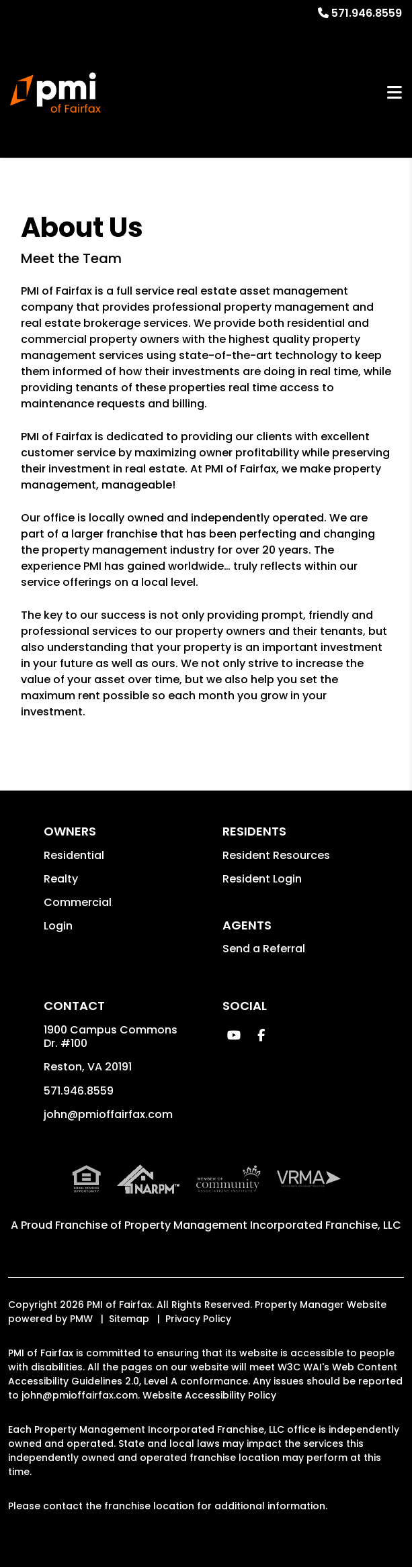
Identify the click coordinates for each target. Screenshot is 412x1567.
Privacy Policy (198, 1318)
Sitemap (129, 1318)
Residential (74, 855)
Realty (61, 879)
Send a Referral (263, 948)
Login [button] (58, 925)
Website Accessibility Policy (209, 1395)
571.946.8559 (366, 13)
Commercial (78, 902)
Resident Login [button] (262, 879)
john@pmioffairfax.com (108, 1114)
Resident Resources (276, 855)
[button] (234, 1035)
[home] (55, 92)
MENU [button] (394, 92)
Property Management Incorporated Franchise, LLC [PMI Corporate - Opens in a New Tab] (262, 1225)
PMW (81, 1318)
